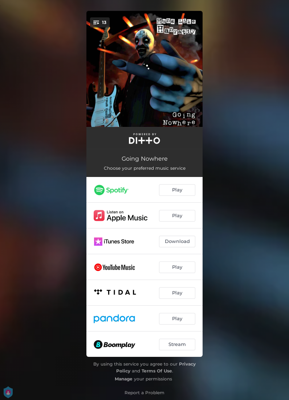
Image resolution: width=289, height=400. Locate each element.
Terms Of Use (157, 371)
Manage (124, 379)
